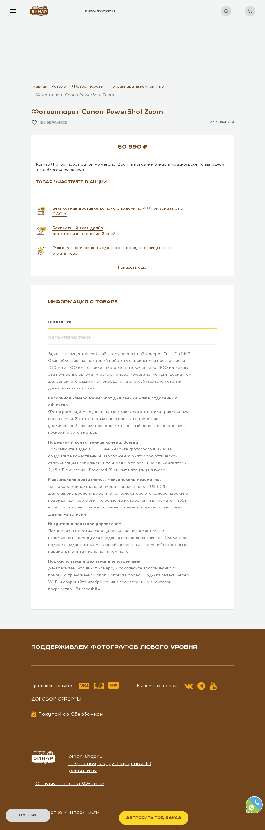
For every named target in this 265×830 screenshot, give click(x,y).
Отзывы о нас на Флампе (69, 783)
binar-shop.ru (85, 756)
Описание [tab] (60, 322)
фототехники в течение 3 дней (83, 231)
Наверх (28, 815)
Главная (39, 86)
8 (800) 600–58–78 (100, 10)
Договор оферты (56, 699)
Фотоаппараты (87, 86)
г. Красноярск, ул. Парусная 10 (109, 763)
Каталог (60, 86)
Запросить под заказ (153, 818)
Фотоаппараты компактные (136, 86)
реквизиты (82, 770)
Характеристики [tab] (69, 338)
